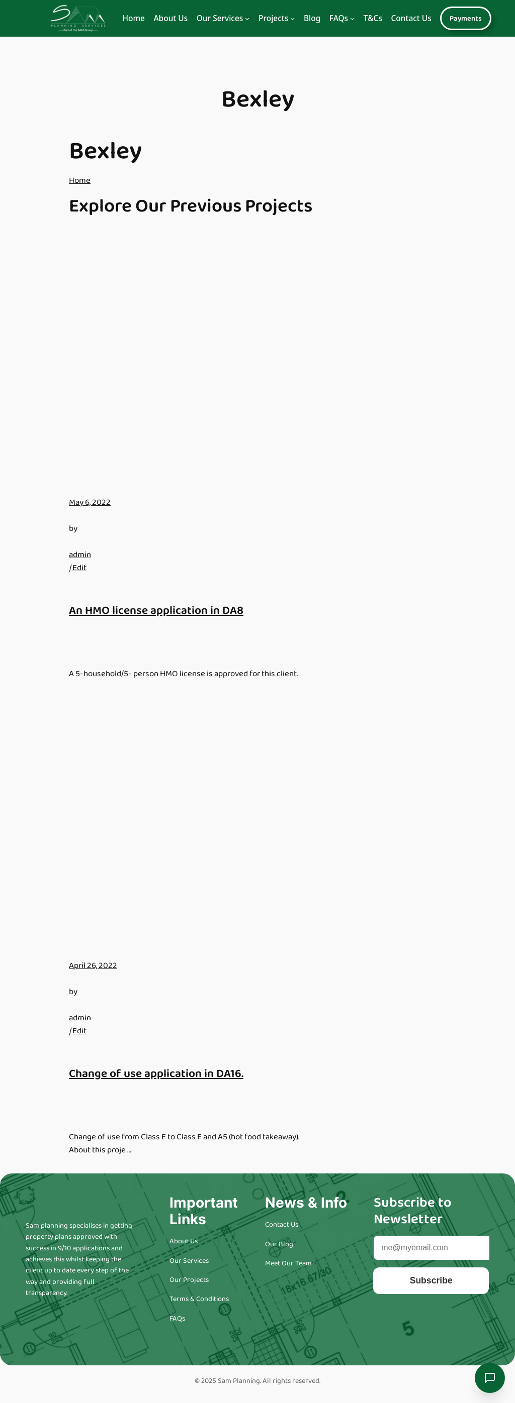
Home (133, 18)
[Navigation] (247, 18)
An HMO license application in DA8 (156, 610)
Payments (466, 19)
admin (80, 555)
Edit (79, 568)
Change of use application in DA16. (156, 1073)
